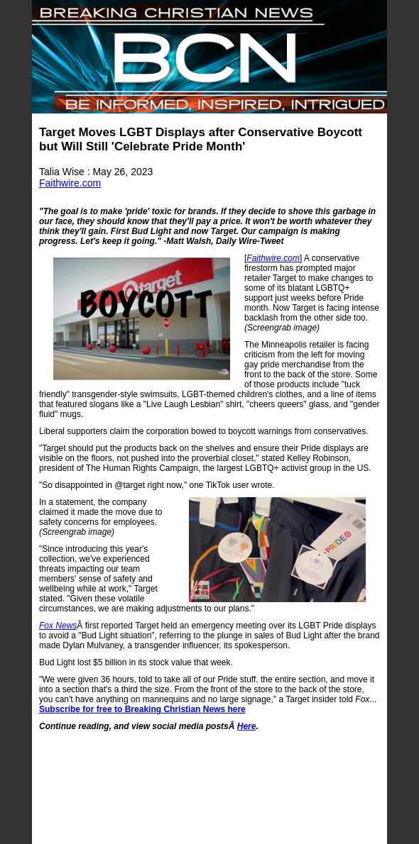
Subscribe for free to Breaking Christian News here (142, 709)
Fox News (58, 626)
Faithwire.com (70, 183)
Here (246, 726)
